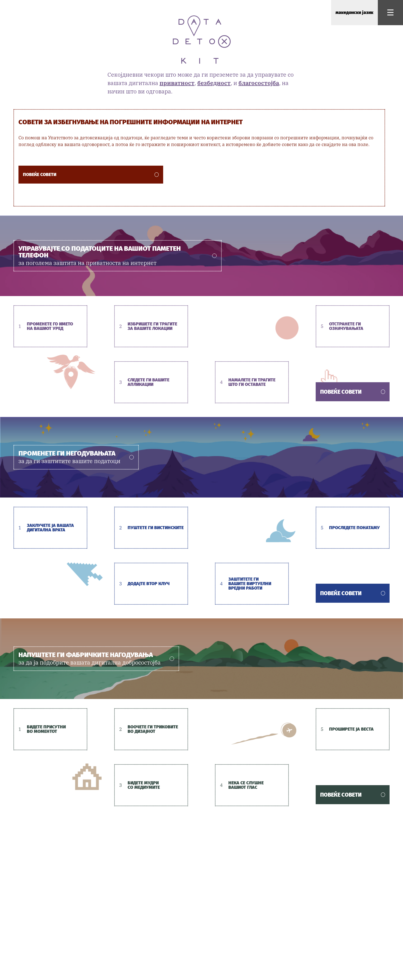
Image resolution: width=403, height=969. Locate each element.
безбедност (214, 83)
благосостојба (258, 83)
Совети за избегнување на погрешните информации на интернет (130, 121)
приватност (177, 83)
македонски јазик (354, 12)
